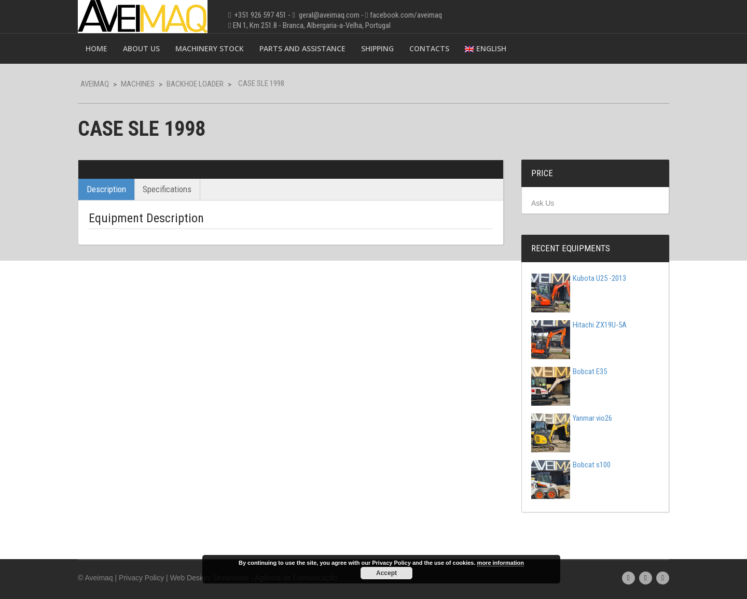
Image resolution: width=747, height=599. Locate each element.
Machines (138, 84)
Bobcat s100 (571, 464)
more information (500, 563)
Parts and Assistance (302, 48)
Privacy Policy (141, 578)
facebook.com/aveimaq (406, 15)
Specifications (167, 189)
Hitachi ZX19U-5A (579, 325)
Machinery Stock (209, 48)
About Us (141, 48)
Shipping (377, 48)
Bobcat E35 (569, 371)
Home (96, 48)
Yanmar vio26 (571, 418)
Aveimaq (94, 84)
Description (106, 189)
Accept (386, 573)
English (485, 48)
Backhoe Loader (195, 84)
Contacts (429, 48)
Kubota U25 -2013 (578, 278)
